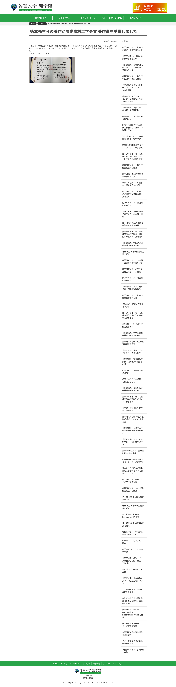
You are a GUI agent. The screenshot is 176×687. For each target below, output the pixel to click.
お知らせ (86, 663)
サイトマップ (118, 663)
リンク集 (106, 663)
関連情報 (96, 663)
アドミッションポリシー (70, 663)
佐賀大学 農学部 (32, 7)
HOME (55, 663)
